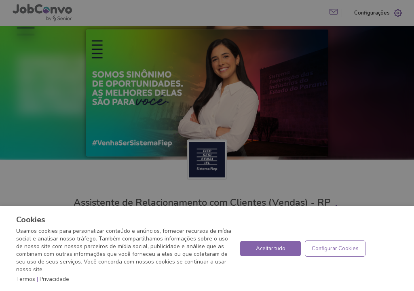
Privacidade (54, 279)
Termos (25, 279)
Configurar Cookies (335, 248)
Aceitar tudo (270, 248)
